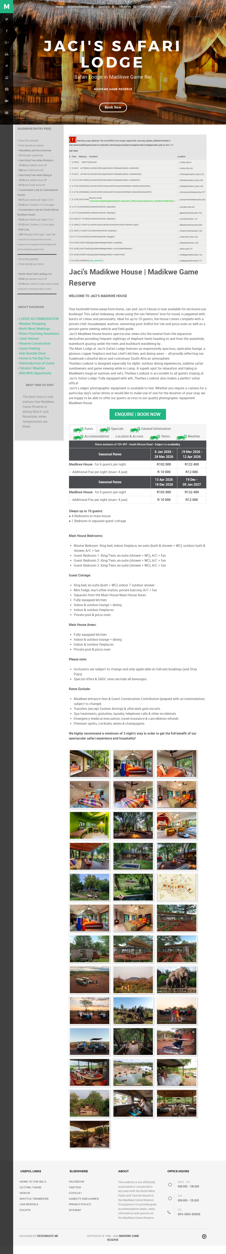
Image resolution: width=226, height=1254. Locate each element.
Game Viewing (29, 357)
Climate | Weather (32, 377)
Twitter (75, 1196)
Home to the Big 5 (33, 1190)
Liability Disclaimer (84, 1207)
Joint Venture (29, 347)
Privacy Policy (80, 1212)
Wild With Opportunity (35, 382)
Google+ (75, 1201)
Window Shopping (32, 332)
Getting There (31, 1196)
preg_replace (95, 269)
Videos (25, 1201)
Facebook (76, 1190)
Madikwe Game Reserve (113, 89)
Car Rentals (29, 1212)
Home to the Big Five (34, 367)
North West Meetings (34, 337)
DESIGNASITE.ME (47, 1244)
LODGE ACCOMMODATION (39, 327)
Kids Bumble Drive (32, 362)
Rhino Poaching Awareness (39, 342)
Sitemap (75, 1218)
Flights (25, 1218)
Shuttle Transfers (34, 1207)
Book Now (113, 116)
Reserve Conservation (35, 352)
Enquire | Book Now (138, 423)
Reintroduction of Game (36, 372)
